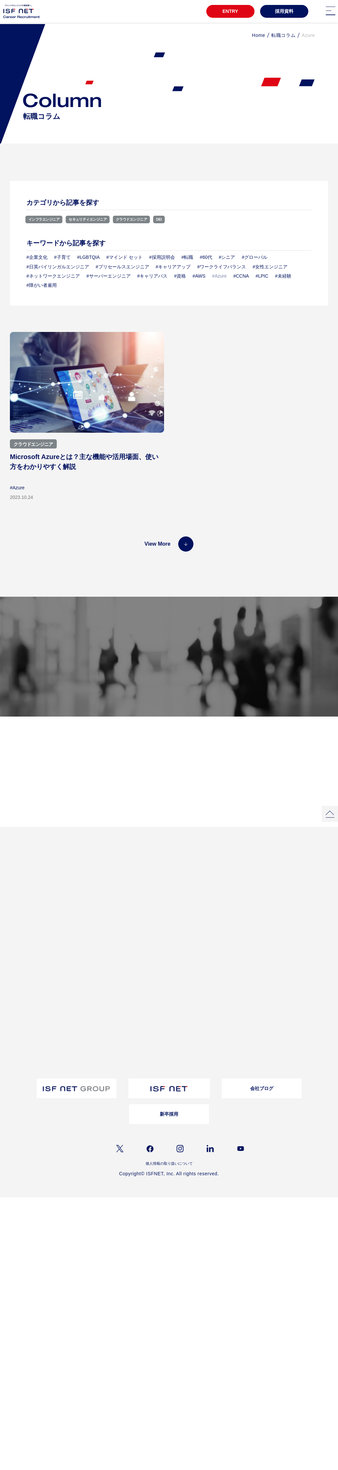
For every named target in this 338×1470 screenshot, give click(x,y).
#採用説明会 (162, 257)
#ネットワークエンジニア (53, 276)
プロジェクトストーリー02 (97, 914)
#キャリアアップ (173, 266)
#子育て (62, 257)
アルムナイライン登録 (27, 1077)
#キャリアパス (152, 276)
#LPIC (261, 276)
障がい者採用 (19, 1059)
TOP (13, 894)
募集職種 (228, 670)
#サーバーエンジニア (108, 276)
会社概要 (81, 955)
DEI (189, 219)
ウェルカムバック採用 (27, 1068)
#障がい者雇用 (41, 285)
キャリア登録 (19, 1094)
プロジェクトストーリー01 (97, 906)
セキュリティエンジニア (102, 219)
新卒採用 (169, 1153)
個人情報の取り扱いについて (169, 1203)
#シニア (227, 257)
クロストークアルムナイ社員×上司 (159, 920)
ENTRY (229, 12)
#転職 (187, 257)
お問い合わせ (217, 964)
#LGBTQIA (88, 257)
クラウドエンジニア (156, 219)
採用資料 (284, 12)
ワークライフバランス (27, 973)
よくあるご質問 (283, 1062)
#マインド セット (124, 257)
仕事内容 (81, 981)
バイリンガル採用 (23, 1050)
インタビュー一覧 (221, 906)
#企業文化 (37, 257)
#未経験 (283, 276)
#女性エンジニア (270, 266)
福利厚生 (15, 964)
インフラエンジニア (48, 219)
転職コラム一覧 (153, 955)
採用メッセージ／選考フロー (167, 703)
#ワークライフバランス (221, 266)
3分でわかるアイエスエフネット (36, 906)
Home (258, 35)
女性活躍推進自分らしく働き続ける (159, 908)
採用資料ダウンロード (159, 988)
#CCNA (241, 276)
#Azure (17, 488)
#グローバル (255, 257)
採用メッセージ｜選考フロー (33, 1033)
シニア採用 (17, 1085)
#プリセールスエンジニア (122, 266)
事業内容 (81, 973)
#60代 (206, 257)
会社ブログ (261, 1127)
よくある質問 (217, 955)
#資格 (180, 276)
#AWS (198, 276)
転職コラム (283, 35)
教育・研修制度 (21, 955)
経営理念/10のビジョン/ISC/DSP (103, 964)
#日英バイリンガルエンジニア (57, 266)
